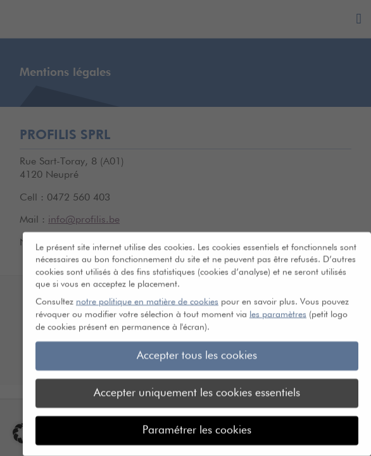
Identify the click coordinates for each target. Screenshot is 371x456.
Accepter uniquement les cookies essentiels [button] (197, 387)
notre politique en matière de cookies (147, 296)
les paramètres (277, 308)
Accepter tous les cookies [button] (197, 350)
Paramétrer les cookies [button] (196, 425)
